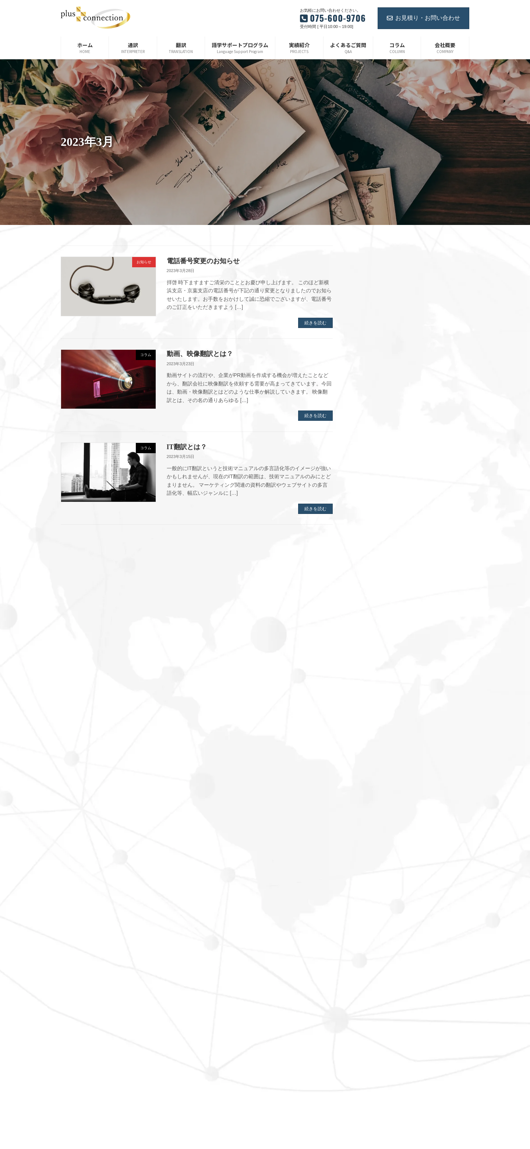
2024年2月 (375, 433)
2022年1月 (375, 702)
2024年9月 (375, 351)
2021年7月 (375, 772)
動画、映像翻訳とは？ (200, 353)
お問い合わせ (288, 979)
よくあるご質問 (290, 966)
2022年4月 (375, 667)
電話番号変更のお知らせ (203, 261)
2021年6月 (375, 784)
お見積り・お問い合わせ (423, 18)
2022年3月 (375, 679)
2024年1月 (375, 445)
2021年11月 (376, 726)
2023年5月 (375, 527)
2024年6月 (375, 386)
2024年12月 (376, 339)
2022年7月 (375, 632)
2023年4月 (375, 538)
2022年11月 (376, 597)
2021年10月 (376, 737)
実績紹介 (284, 953)
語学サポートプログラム (299, 928)
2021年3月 (375, 819)
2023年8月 (375, 491)
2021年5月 (375, 796)
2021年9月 (375, 749)
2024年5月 (375, 398)
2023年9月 (375, 480)
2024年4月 (375, 410)
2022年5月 (375, 655)
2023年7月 (375, 503)
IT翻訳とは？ (187, 447)
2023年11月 (376, 468)
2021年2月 (375, 831)
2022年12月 (376, 585)
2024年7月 (375, 374)
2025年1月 (375, 328)
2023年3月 (375, 550)
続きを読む (315, 322)
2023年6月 (375, 515)
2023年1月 (375, 574)
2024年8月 (375, 363)
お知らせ (284, 992)
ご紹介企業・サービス (297, 1018)
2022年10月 (376, 608)
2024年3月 (375, 421)
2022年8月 (375, 620)
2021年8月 (375, 761)
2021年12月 (376, 714)
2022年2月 (375, 691)
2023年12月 (376, 456)
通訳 (279, 902)
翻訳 (279, 915)
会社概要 (284, 941)
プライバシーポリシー (297, 1030)
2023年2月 (375, 562)
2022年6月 (375, 644)
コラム (281, 1005)
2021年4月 (375, 808)
